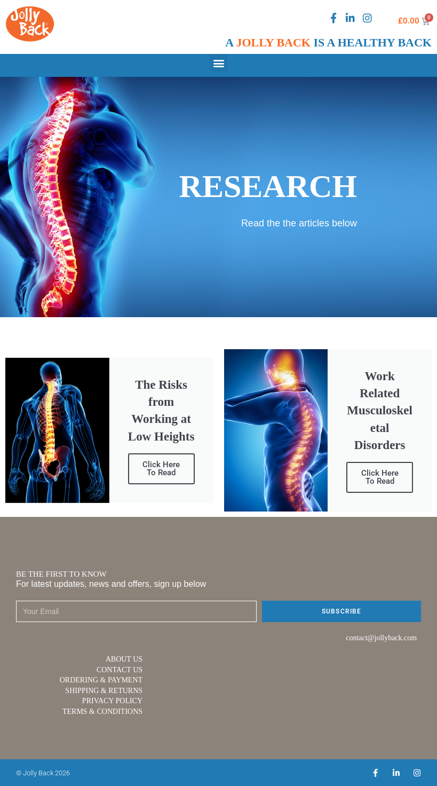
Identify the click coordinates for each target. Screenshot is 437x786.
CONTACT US (119, 670)
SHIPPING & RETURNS (103, 691)
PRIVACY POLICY (112, 701)
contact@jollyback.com (381, 638)
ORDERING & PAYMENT (101, 680)
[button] (218, 63)
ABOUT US (124, 659)
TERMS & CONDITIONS (102, 712)
